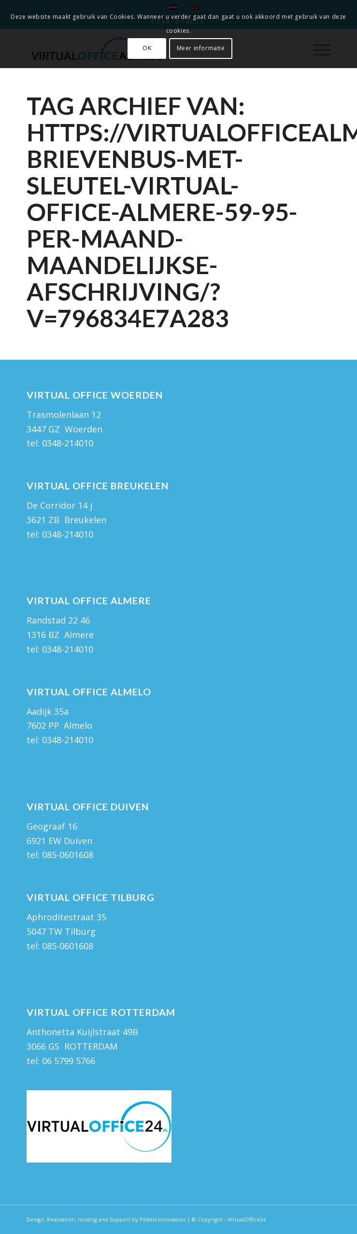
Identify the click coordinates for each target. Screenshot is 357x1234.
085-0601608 (67, 946)
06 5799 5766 (68, 1061)
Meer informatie (201, 48)
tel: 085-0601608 (60, 854)
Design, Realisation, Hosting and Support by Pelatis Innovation (106, 1219)
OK (147, 48)
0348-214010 (67, 443)
